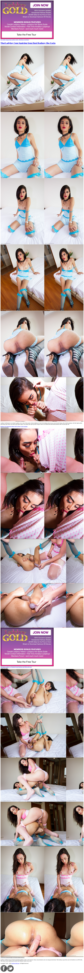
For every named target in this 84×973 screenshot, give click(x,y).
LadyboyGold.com (15, 963)
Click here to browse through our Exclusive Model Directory (12, 957)
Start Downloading (4, 427)
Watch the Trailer (4, 668)
